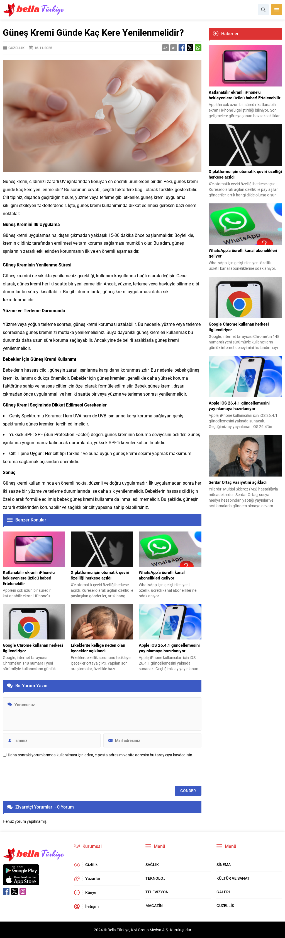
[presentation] (45, 772)
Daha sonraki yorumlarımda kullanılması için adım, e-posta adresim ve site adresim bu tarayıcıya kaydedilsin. (100, 755)
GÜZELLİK (16, 47)
